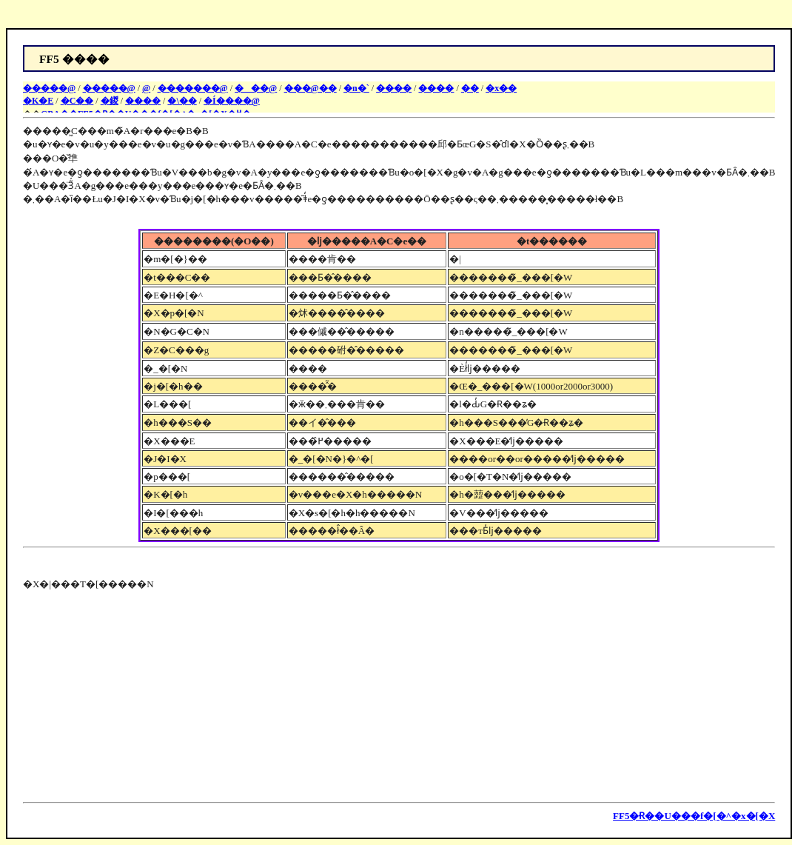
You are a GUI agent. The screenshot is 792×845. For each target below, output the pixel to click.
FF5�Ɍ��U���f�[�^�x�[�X (694, 815)
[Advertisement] (147, 694)
